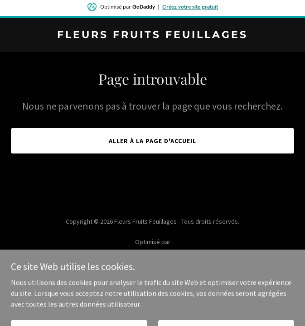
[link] (152, 35)
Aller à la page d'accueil (152, 141)
